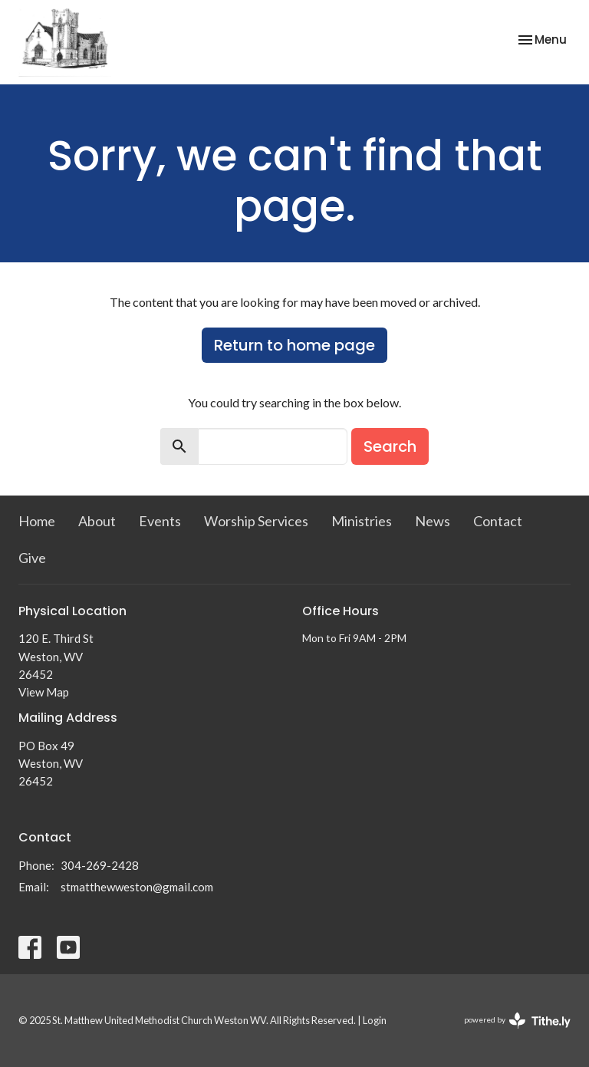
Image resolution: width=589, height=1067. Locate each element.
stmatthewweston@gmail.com (137, 887)
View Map (43, 692)
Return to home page (294, 345)
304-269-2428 (100, 865)
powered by (517, 1021)
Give (32, 557)
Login (375, 1020)
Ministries (361, 520)
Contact (497, 520)
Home (36, 520)
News (432, 520)
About (97, 520)
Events (160, 520)
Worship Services (256, 520)
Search (390, 446)
